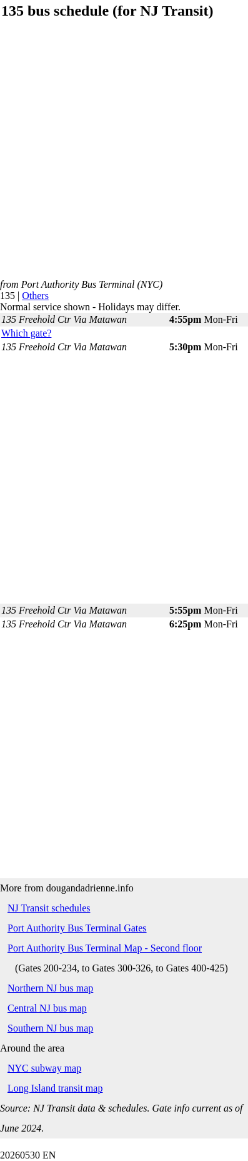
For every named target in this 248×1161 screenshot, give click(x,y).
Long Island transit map (54, 1088)
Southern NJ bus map (50, 1028)
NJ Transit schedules (48, 908)
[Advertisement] (123, 155)
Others (35, 295)
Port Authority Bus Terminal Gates (77, 928)
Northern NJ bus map (50, 988)
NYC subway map (44, 1068)
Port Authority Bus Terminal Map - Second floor (104, 948)
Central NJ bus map (47, 1008)
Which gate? (26, 333)
